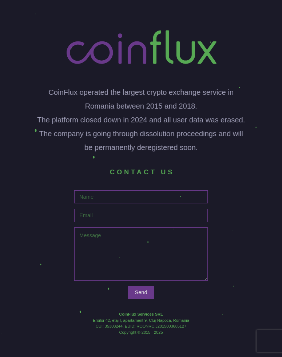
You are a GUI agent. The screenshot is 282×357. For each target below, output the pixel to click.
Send (141, 292)
